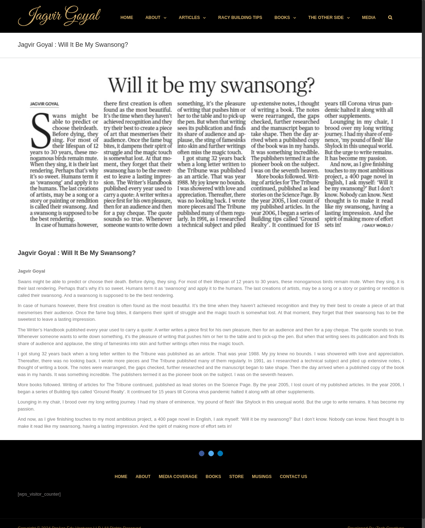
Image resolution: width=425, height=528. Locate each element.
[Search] (390, 17)
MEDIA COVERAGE (178, 476)
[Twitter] (211, 453)
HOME (121, 476)
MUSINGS (262, 476)
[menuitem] (126, 17)
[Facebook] (201, 453)
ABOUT (143, 476)
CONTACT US (293, 476)
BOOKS (213, 476)
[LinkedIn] (220, 453)
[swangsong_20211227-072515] (211, 153)
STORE (236, 476)
